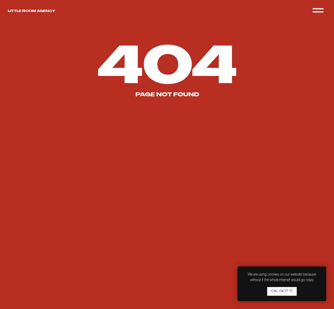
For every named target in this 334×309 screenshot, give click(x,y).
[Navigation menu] (318, 10)
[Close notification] (322, 270)
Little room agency (31, 11)
